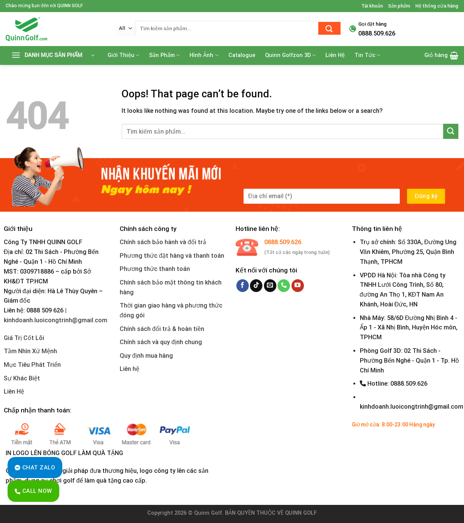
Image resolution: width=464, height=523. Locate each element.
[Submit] (329, 28)
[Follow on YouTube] (297, 285)
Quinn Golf (208, 513)
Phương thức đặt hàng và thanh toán (172, 255)
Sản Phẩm (164, 55)
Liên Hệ (335, 55)
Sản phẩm (399, 6)
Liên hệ (129, 368)
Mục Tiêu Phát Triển (32, 364)
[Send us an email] (270, 285)
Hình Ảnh (204, 55)
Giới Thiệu (123, 55)
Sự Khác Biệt (22, 378)
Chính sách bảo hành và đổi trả (163, 242)
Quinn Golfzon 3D (290, 55)
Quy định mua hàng (146, 355)
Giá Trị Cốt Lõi (24, 337)
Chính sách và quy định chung (161, 342)
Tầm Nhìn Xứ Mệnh (30, 351)
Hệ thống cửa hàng (436, 6)
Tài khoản (372, 6)
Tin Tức (367, 55)
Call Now (33, 491)
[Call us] (283, 285)
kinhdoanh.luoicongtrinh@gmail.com (55, 320)
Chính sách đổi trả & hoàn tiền (162, 328)
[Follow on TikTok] (256, 285)
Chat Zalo (35, 467)
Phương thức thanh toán (155, 268)
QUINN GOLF (300, 513)
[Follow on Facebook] (242, 285)
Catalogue (241, 55)
